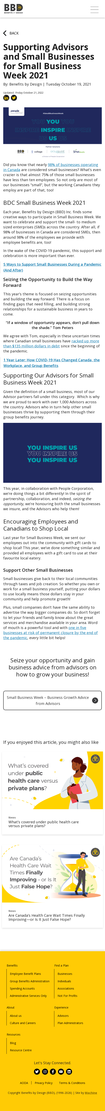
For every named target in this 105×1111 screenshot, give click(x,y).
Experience (61, 1007)
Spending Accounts (22, 988)
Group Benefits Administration (29, 981)
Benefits (12, 965)
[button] (94, 9)
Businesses (65, 974)
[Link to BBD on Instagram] (45, 1072)
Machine (91, 1093)
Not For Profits (67, 996)
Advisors (63, 1016)
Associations (66, 988)
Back (11, 33)
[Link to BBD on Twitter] (37, 1072)
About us (16, 1016)
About (11, 1007)
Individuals (64, 981)
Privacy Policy (43, 1083)
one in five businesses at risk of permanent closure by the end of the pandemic (50, 632)
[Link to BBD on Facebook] (53, 1072)
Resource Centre (21, 1050)
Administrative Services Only (28, 996)
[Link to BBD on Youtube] (61, 1072)
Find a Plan (61, 965)
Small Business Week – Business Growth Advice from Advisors (52, 700)
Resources (13, 1034)
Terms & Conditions (72, 1083)
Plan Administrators (70, 1023)
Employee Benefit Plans (25, 974)
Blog (13, 1043)
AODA (24, 1083)
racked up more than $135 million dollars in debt (51, 343)
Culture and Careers (23, 1023)
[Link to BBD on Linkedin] (69, 1072)
